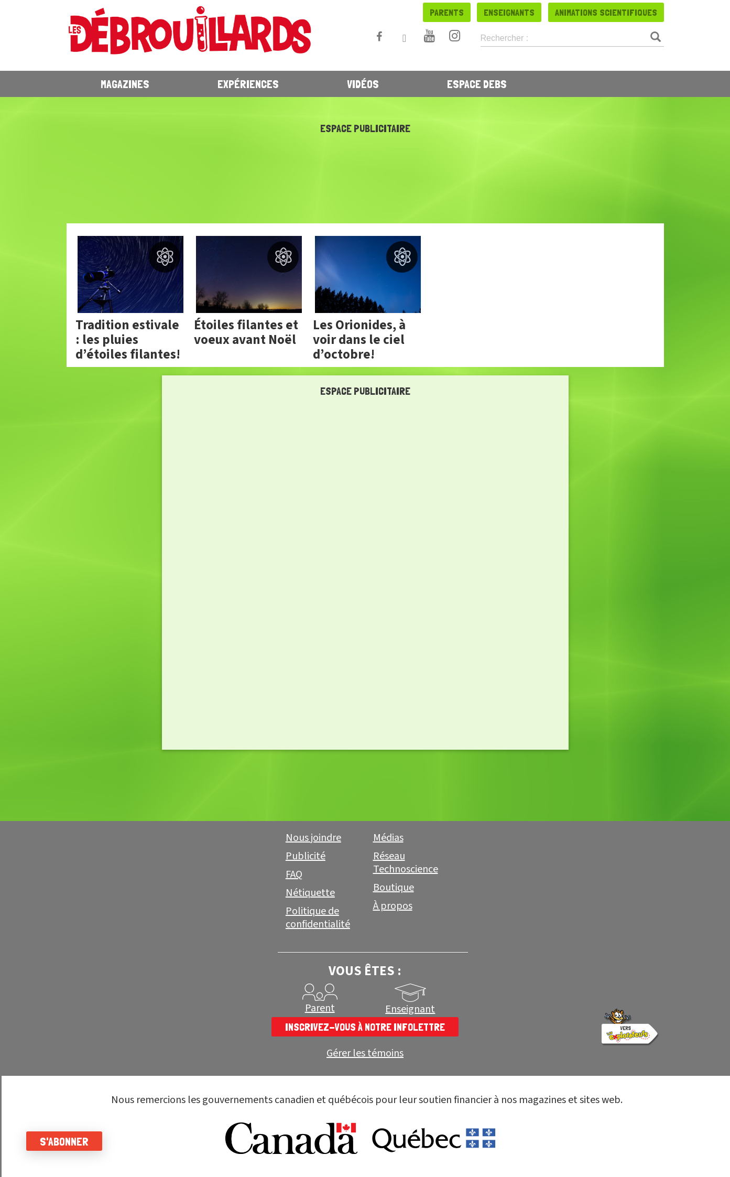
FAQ (294, 874)
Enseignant (410, 1009)
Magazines (125, 84)
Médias (388, 837)
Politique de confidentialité (318, 918)
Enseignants (509, 12)
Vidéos (363, 84)
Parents (447, 12)
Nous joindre (313, 837)
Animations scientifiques (606, 12)
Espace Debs (477, 84)
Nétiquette (310, 893)
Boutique (393, 887)
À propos (392, 906)
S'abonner (64, 1141)
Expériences (248, 84)
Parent (320, 1008)
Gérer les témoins (365, 1053)
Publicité (305, 856)
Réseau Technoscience (405, 863)
